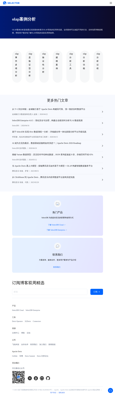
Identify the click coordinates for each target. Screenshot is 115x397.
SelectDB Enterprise (33, 310)
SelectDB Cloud (18, 310)
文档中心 (15, 333)
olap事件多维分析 (17, 65)
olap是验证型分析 (30, 65)
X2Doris (28, 321)
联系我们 (33, 344)
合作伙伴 (24, 344)
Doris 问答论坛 (42, 356)
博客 (23, 333)
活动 (28, 333)
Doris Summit (30, 356)
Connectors (37, 321)
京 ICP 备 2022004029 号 (44, 390)
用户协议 (53, 392)
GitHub (14, 356)
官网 (21, 356)
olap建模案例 (57, 61)
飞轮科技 (15, 344)
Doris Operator (17, 321)
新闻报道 (52, 344)
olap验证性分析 (44, 63)
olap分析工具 (71, 61)
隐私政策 (62, 392)
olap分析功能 (84, 61)
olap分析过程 (98, 61)
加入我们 (42, 344)
